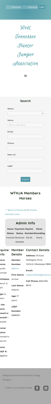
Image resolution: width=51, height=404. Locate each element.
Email (10, 132)
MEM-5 (15, 268)
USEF (10, 166)
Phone (10, 143)
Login (42, 7)
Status (10, 108)
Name (10, 120)
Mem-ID (11, 154)
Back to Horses (14, 210)
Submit (25, 179)
